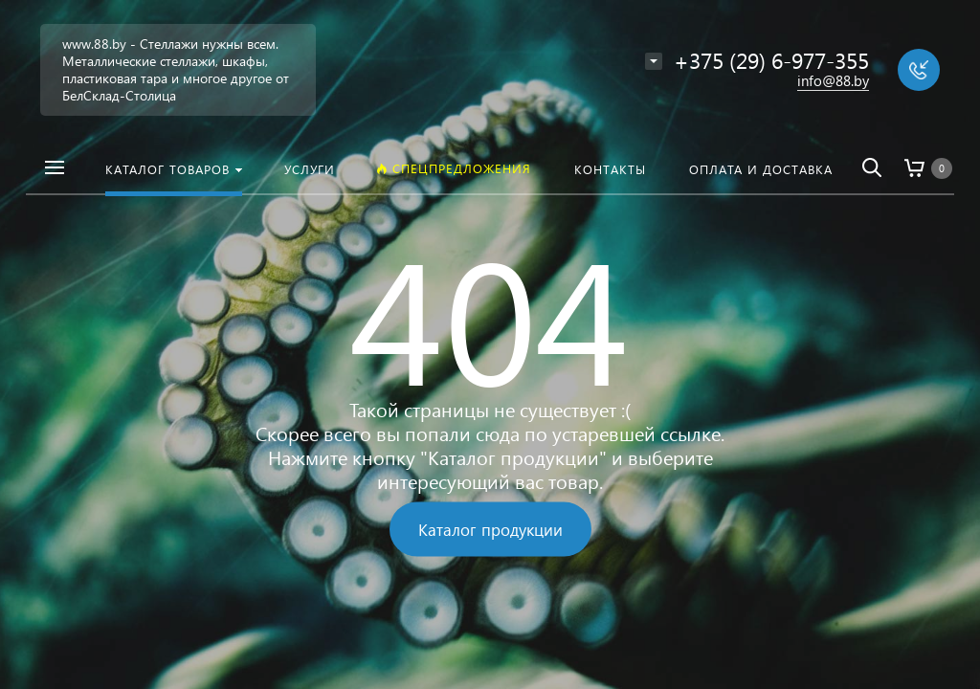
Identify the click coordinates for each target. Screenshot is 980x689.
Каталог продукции (490, 530)
